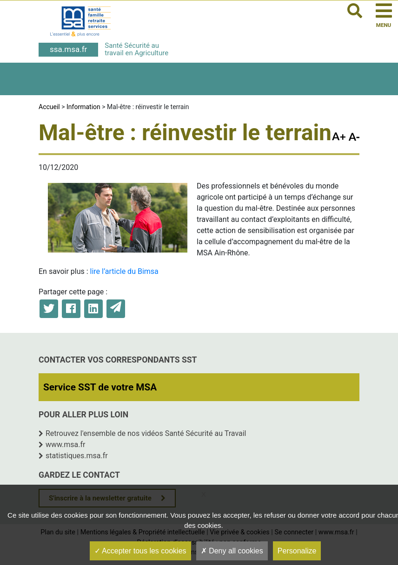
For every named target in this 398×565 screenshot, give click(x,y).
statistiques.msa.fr (77, 455)
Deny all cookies (232, 551)
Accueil (49, 106)
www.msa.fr (66, 444)
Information (83, 106)
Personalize (297, 551)
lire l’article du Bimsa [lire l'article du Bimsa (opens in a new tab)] (124, 271)
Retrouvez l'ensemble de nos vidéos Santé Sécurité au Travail (146, 433)
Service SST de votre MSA (100, 387)
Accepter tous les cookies (140, 551)
